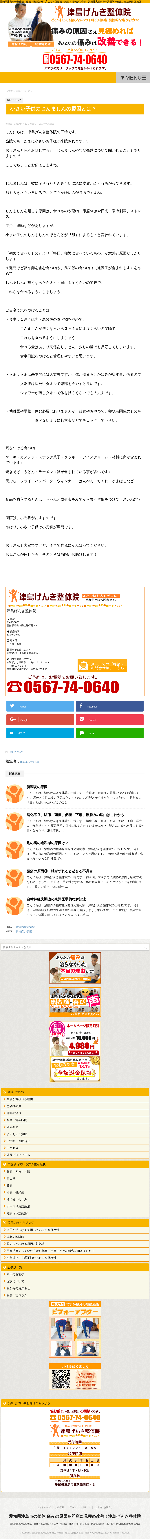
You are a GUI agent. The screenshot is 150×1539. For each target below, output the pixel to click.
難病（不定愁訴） (18, 1213)
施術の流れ (14, 1113)
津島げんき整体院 (29, 761)
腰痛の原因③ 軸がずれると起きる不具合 (60, 871)
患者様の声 (14, 1106)
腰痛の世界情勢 (25, 927)
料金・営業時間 (17, 1120)
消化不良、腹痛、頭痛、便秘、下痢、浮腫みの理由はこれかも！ (77, 815)
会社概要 (59, 1507)
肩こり (11, 1178)
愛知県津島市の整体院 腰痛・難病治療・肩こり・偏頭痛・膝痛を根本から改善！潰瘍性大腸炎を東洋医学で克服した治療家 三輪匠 (75, 1523)
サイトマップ (43, 1507)
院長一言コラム (17, 1295)
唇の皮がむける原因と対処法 (26, 1243)
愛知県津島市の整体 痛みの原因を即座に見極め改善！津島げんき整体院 (75, 1516)
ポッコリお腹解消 (18, 1206)
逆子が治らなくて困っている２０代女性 (33, 1229)
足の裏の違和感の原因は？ (47, 843)
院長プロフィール (18, 1155)
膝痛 (9, 1185)
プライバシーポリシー (80, 1507)
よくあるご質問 (17, 1134)
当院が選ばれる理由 (20, 1099)
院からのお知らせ (18, 1288)
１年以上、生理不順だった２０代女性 (31, 1257)
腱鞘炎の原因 (37, 787)
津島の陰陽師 (15, 1236)
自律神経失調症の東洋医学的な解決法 (56, 899)
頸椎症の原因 (24, 931)
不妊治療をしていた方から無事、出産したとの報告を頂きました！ (51, 1250)
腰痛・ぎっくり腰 (18, 1171)
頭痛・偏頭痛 (15, 1192)
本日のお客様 (15, 1274)
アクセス (12, 1148)
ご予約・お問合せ (18, 1141)
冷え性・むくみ (17, 1199)
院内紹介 (12, 1127)
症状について (16, 752)
